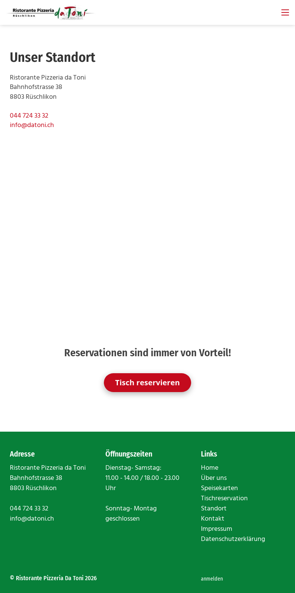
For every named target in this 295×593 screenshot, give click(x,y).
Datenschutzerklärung (233, 539)
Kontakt (212, 518)
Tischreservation (224, 498)
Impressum (216, 529)
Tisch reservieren (147, 382)
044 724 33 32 (29, 115)
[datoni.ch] (51, 12)
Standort (214, 508)
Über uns (214, 478)
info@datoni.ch (32, 125)
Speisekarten (219, 488)
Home (209, 468)
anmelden (212, 579)
